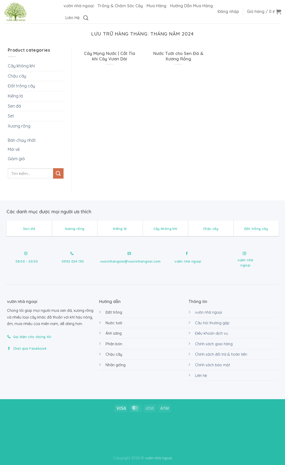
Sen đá (14, 106)
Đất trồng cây (21, 86)
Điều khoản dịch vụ (211, 333)
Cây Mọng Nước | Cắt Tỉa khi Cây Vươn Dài (109, 56)
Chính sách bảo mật (212, 365)
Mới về (14, 149)
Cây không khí (21, 65)
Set (11, 115)
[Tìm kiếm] (85, 17)
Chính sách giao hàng (214, 344)
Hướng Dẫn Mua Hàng (191, 5)
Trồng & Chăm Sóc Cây (120, 5)
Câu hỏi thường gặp (212, 323)
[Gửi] (58, 173)
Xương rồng (19, 126)
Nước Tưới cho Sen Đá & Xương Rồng (178, 56)
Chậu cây (17, 76)
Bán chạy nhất (22, 140)
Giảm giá (16, 158)
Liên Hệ (72, 17)
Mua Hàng (156, 5)
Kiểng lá (15, 95)
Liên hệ (201, 375)
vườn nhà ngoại (79, 5)
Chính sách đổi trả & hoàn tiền (221, 354)
